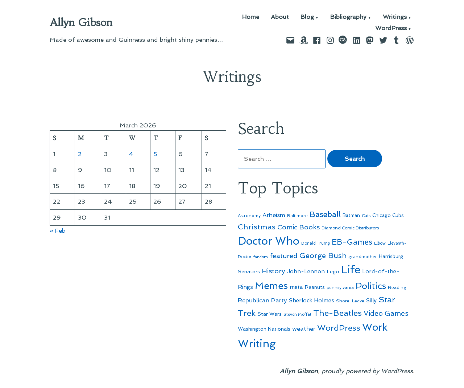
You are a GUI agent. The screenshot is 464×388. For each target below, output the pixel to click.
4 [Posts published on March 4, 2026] (131, 154)
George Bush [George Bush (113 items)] (323, 255)
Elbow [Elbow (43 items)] (380, 243)
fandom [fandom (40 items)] (260, 256)
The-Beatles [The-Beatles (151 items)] (337, 313)
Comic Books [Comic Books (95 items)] (298, 227)
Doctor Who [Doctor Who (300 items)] (268, 241)
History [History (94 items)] (273, 271)
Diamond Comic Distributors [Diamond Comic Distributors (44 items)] (350, 227)
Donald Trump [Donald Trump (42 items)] (315, 243)
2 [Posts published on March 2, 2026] (80, 154)
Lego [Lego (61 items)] (333, 271)
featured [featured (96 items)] (284, 256)
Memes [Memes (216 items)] (271, 285)
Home (250, 17)
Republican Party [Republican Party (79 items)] (262, 300)
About (280, 17)
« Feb (58, 230)
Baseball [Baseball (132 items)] (325, 214)
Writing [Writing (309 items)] (257, 344)
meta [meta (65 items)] (296, 287)
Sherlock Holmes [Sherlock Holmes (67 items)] (311, 300)
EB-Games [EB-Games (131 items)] (352, 241)
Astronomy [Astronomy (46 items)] (249, 215)
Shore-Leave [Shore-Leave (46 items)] (350, 300)
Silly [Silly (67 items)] (371, 300)
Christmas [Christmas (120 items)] (257, 226)
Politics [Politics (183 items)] (371, 286)
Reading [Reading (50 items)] (397, 287)
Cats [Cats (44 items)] (366, 215)
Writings (395, 17)
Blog (307, 17)
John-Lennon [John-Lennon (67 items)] (306, 271)
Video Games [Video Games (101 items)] (386, 313)
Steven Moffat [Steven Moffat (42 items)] (297, 314)
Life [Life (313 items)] (350, 270)
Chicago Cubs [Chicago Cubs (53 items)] (388, 215)
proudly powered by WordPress (367, 371)
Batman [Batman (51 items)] (351, 215)
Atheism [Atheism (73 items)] (273, 215)
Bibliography (348, 17)
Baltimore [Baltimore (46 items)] (297, 215)
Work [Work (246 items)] (375, 327)
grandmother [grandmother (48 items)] (362, 256)
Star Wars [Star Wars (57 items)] (269, 314)
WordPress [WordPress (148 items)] (338, 327)
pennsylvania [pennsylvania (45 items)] (340, 287)
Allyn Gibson (81, 22)
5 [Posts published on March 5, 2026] (155, 154)
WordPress (391, 28)
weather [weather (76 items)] (303, 328)
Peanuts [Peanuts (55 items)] (315, 287)
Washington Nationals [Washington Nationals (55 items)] (264, 329)
